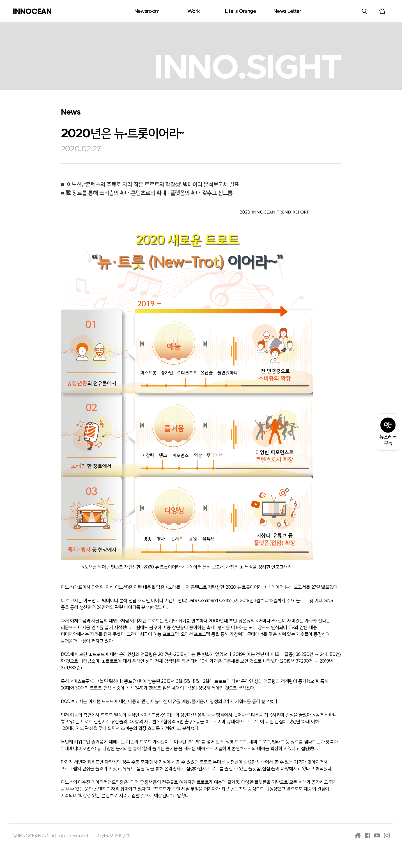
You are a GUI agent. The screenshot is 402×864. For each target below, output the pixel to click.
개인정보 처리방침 (114, 836)
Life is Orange (240, 11)
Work (193, 11)
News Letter (287, 11)
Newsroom (147, 11)
